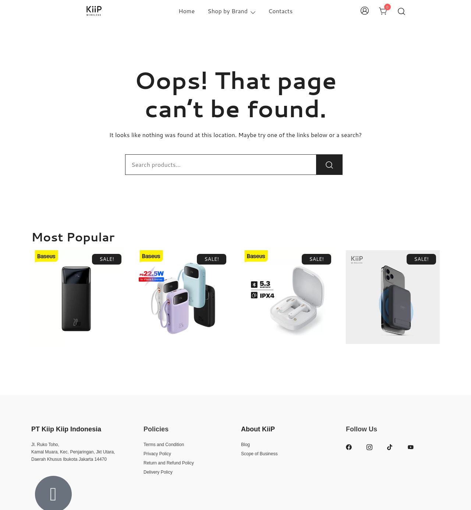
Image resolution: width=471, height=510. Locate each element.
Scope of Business (259, 453)
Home (186, 11)
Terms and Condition (164, 444)
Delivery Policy (158, 472)
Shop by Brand (228, 11)
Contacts (280, 11)
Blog (245, 444)
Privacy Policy (157, 453)
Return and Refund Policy (169, 463)
